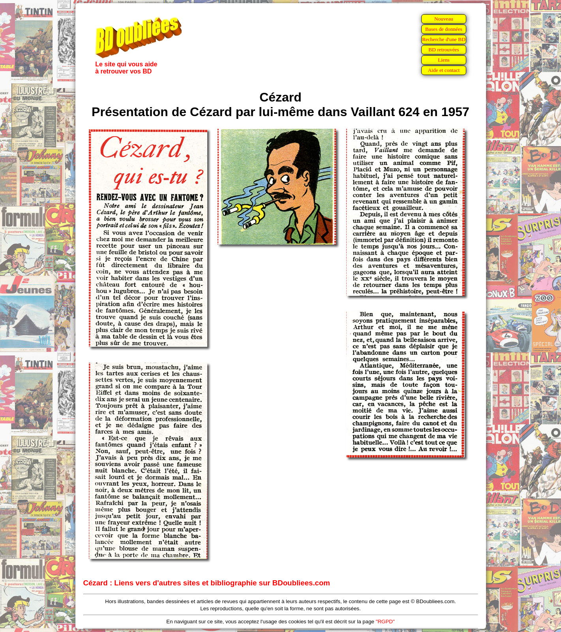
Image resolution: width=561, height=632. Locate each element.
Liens (444, 60)
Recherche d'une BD (443, 39)
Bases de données (443, 29)
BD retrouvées (443, 50)
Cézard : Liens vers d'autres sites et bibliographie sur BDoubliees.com (206, 583)
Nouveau (443, 19)
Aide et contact (444, 70)
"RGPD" (385, 621)
